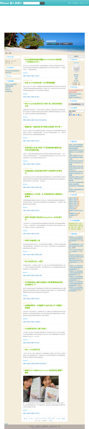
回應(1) (25, 75)
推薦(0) (29, 75)
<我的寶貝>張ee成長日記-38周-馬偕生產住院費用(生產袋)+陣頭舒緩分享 (76, 256)
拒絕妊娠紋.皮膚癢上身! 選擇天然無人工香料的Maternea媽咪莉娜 (76, 178)
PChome (82, 3)
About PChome (53, 426)
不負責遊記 (37, 321)
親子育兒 (37, 75)
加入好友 (76, 80)
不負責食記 (37, 164)
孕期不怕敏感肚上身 (32, 240)
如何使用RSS (15, 70)
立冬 (76, 227)
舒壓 (80, 223)
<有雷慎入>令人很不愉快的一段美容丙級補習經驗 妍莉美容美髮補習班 (76, 238)
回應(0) (25, 120)
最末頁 (63, 418)
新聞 (69, 3)
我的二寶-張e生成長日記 (41, 120)
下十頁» (50, 420)
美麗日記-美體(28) (73, 201)
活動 (10, 53)
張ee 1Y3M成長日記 (32, 350)
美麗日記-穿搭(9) (73, 199)
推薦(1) (29, 298)
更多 (70, 217)
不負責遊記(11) (73, 215)
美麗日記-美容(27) (73, 203)
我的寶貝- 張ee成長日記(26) (76, 210)
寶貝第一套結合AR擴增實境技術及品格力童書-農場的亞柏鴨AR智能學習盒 (76, 146)
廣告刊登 (32, 426)
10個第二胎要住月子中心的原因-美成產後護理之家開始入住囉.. (76, 157)
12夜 (72, 227)
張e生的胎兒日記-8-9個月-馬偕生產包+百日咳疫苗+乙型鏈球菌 (76, 162)
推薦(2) (29, 140)
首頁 (6, 53)
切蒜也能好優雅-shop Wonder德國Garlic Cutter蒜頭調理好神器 (76, 151)
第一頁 (25, 418)
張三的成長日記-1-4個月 (34, 261)
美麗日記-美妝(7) (73, 198)
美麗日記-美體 (38, 187)
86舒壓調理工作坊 (73, 223)
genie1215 (51, 41)
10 (53, 418)
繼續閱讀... (25, 72)
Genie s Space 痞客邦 (11, 84)
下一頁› (58, 418)
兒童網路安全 (45, 426)
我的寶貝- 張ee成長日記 (41, 363)
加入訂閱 (9, 72)
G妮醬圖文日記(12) (74, 213)
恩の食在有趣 (8, 91)
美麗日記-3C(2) (73, 207)
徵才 (59, 426)
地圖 (76, 78)
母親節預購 (75, 3)
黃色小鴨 (73, 229)
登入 (87, 3)
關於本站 (76, 74)
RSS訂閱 (9, 70)
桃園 (79, 227)
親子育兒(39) (72, 208)
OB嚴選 (79, 229)
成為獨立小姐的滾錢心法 (75, 97)
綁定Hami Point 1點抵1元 (75, 93)
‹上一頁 (30, 418)
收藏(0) (33, 75)
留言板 (76, 76)
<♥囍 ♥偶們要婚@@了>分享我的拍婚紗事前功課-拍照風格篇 (76, 245)
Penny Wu (8, 87)
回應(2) (25, 275)
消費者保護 (38, 426)
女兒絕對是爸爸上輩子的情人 (36, 329)
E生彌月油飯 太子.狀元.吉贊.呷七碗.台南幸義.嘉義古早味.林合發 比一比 (76, 167)
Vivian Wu (7, 89)
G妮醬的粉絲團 (9, 86)
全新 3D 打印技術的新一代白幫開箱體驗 (40, 83)
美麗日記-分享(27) (73, 205)
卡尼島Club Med (73, 225)
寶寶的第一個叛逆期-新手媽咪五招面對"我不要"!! (43, 127)
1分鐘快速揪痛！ (73, 95)
